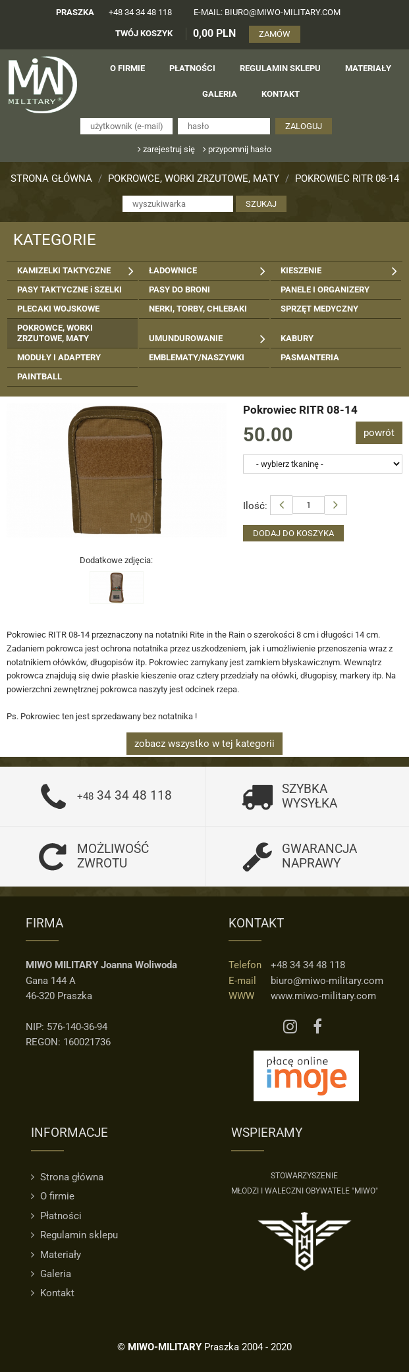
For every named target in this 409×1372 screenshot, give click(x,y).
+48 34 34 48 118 (140, 12)
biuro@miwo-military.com (327, 981)
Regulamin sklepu (74, 1235)
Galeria (51, 1274)
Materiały (56, 1255)
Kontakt (52, 1293)
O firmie (52, 1196)
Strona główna (51, 178)
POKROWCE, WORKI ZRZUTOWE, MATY (193, 178)
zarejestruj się (166, 149)
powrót (379, 433)
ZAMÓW (274, 34)
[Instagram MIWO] (290, 1027)
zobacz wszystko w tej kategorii (204, 744)
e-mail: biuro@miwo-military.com (267, 12)
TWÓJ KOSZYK (144, 33)
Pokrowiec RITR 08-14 (347, 178)
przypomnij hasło (237, 149)
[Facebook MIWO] (317, 1027)
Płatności (56, 1216)
